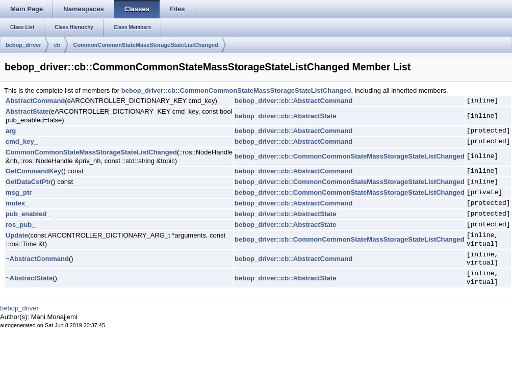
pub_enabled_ (28, 214)
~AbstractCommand (37, 259)
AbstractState (27, 111)
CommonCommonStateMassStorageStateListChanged (145, 45)
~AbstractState (29, 278)
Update (17, 235)
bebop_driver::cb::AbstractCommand (293, 100)
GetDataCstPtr (28, 182)
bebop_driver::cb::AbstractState (285, 116)
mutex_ (17, 203)
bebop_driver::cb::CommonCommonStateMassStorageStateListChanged (236, 90)
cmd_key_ (22, 141)
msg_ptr (19, 192)
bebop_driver (23, 45)
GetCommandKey (33, 171)
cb (57, 45)
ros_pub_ (21, 224)
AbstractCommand (35, 100)
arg (11, 131)
